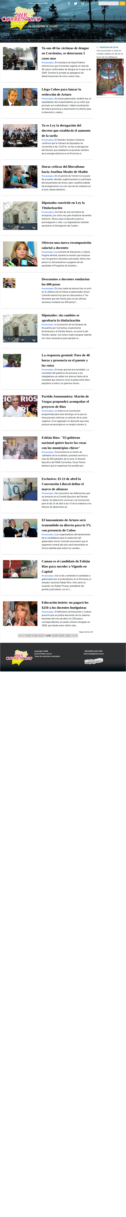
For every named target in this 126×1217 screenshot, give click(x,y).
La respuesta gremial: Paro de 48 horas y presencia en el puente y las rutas (66, 360)
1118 (48, 635)
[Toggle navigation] (6, 38)
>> (76, 635)
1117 (41, 635)
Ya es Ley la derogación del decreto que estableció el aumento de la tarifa (66, 130)
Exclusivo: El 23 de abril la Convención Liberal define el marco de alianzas (63, 484)
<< (20, 635)
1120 (61, 635)
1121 (67, 635)
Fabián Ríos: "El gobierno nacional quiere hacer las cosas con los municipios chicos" (64, 443)
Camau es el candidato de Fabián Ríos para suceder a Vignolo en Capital (66, 566)
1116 (34, 635)
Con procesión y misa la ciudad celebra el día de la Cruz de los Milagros (110, 53)
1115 (28, 635)
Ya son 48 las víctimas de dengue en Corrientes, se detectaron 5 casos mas (65, 53)
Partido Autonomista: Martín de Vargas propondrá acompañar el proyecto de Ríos (65, 401)
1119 (54, 635)
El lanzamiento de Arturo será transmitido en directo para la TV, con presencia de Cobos (66, 525)
